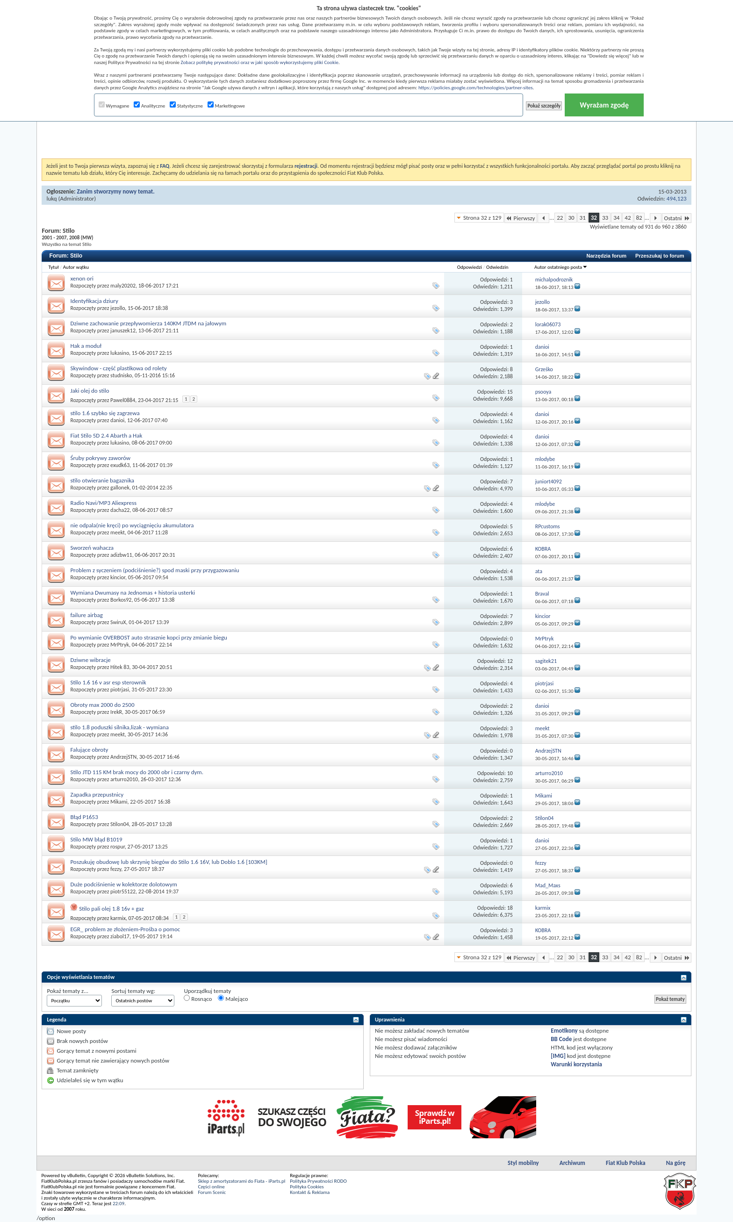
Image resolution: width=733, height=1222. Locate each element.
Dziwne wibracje (90, 659)
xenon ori (81, 278)
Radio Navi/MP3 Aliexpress (103, 502)
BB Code (561, 1038)
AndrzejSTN (123, 757)
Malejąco (233, 998)
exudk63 (119, 465)
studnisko (121, 375)
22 (560, 217)
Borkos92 (120, 600)
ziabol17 (119, 936)
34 (616, 217)
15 (510, 391)
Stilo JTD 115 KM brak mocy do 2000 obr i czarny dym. (136, 772)
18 (510, 908)
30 (571, 217)
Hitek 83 (119, 667)
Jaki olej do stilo (89, 390)
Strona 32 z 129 (482, 217)
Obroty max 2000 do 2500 (102, 704)
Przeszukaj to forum (659, 256)
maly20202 (123, 285)
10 (510, 773)
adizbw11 (121, 555)
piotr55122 (123, 891)
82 (639, 217)
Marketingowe (226, 106)
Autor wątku (76, 267)
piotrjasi (119, 689)
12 (510, 661)
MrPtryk (119, 644)
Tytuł (53, 267)
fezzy (115, 869)
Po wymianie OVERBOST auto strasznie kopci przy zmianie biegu (148, 637)
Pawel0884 (122, 400)
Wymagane (114, 106)
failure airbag (86, 614)
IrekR (116, 712)
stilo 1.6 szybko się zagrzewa (104, 413)
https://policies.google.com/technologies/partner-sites (475, 88)
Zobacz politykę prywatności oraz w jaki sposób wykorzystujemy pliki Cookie (259, 62)
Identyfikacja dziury (94, 300)
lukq (51, 198)
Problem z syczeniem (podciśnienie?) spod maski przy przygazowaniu (154, 570)
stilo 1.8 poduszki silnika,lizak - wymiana (119, 727)
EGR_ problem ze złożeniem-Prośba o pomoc (125, 929)
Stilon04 (119, 824)
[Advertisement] (366, 135)
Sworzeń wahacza (92, 547)
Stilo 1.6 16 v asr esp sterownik (108, 682)
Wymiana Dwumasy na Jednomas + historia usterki (132, 592)
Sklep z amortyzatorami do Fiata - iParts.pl (241, 1181)
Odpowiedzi (469, 267)
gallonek (119, 487)
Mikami (118, 801)
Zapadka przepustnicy (96, 794)
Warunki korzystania (576, 1064)
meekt (117, 532)
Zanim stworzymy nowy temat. (116, 191)
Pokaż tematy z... (67, 990)
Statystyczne (186, 106)
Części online (211, 1187)
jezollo (117, 308)
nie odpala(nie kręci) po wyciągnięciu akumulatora (132, 525)
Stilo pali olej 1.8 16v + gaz (111, 908)
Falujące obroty (89, 749)
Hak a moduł (85, 345)
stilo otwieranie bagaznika (102, 480)
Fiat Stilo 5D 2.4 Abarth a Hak (106, 435)
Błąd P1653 (84, 816)
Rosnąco (198, 998)
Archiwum (572, 1162)
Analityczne (149, 106)
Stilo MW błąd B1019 (96, 839)
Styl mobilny (523, 1162)
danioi (117, 420)
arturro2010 (124, 779)
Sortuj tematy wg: (133, 990)
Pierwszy (521, 218)
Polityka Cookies (306, 1187)
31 (583, 217)
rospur (117, 846)
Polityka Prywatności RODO (318, 1181)
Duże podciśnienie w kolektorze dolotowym (123, 884)
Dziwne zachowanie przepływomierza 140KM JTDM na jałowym (148, 323)
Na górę (676, 1162)
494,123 (677, 198)
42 (628, 217)
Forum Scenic (212, 1192)
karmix (118, 918)
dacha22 (119, 510)
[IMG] (558, 1055)
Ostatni (676, 218)
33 (605, 217)
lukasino (119, 353)
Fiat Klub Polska (626, 1162)
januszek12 (123, 330)
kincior (117, 577)
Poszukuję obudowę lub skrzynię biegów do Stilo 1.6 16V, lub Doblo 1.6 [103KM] (168, 861)
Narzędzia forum (606, 256)
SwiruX (118, 622)
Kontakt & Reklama (310, 1192)
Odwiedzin (497, 267)
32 (594, 217)
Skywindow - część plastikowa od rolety (118, 368)
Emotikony (564, 1030)
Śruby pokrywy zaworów (100, 457)
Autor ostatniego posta (561, 267)
